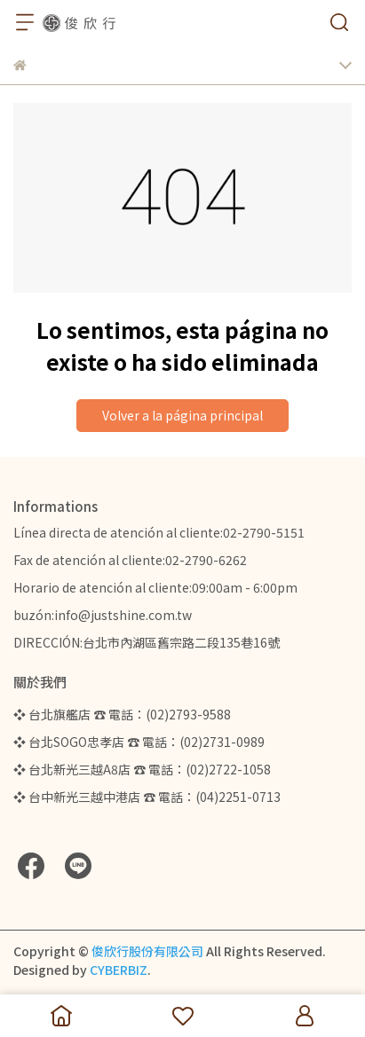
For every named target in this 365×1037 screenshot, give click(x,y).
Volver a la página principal (182, 415)
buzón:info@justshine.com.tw (102, 615)
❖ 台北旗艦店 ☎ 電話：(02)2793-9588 (122, 714)
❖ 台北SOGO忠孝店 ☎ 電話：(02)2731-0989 (139, 741)
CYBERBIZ (118, 969)
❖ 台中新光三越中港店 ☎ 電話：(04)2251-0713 (147, 796)
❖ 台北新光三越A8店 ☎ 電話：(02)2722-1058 (142, 769)
